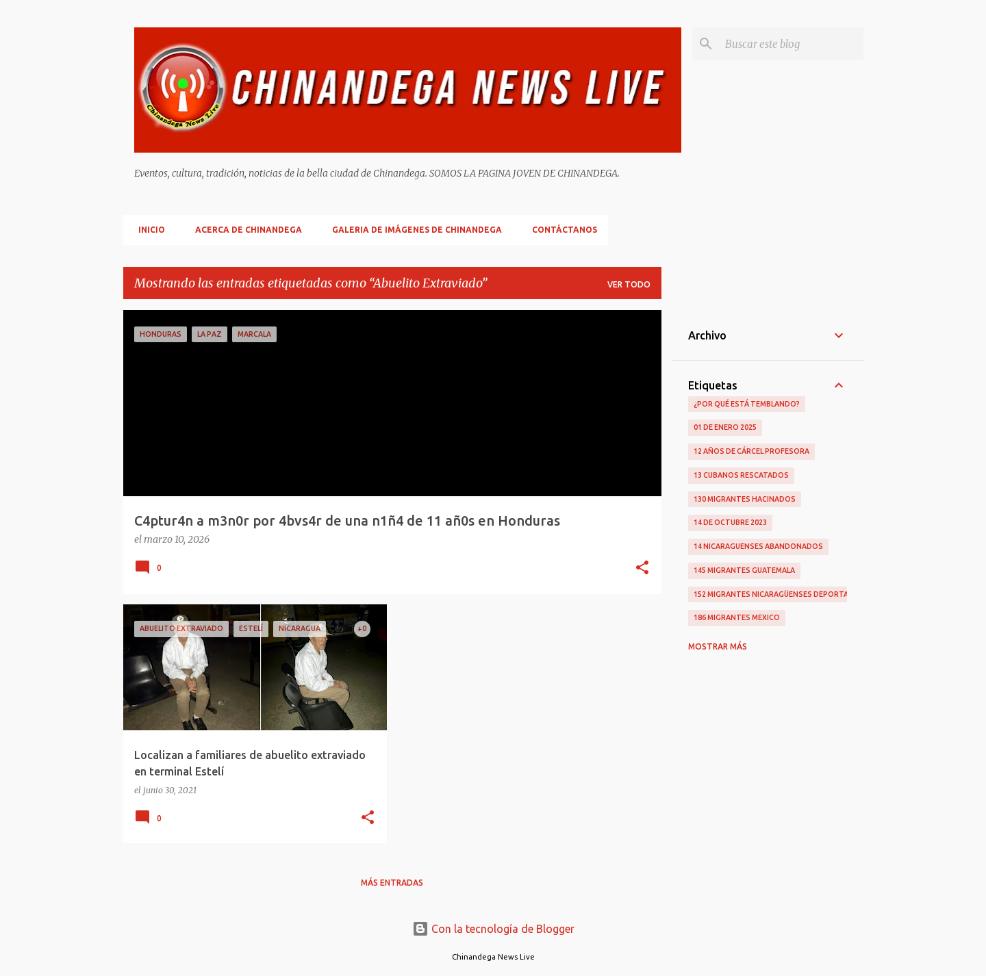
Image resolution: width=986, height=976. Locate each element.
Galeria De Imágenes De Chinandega (413, 229)
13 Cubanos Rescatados (741, 475)
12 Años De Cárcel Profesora (751, 451)
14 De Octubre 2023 (730, 522)
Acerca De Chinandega (244, 229)
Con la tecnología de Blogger (493, 929)
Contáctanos (560, 229)
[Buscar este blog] (791, 43)
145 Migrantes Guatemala (744, 570)
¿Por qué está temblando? (747, 404)
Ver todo (628, 284)
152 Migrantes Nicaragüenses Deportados (779, 594)
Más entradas (392, 882)
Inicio (147, 229)
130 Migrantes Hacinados (745, 499)
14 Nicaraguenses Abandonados (758, 546)
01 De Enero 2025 (725, 427)
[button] (642, 568)
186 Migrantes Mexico (737, 617)
